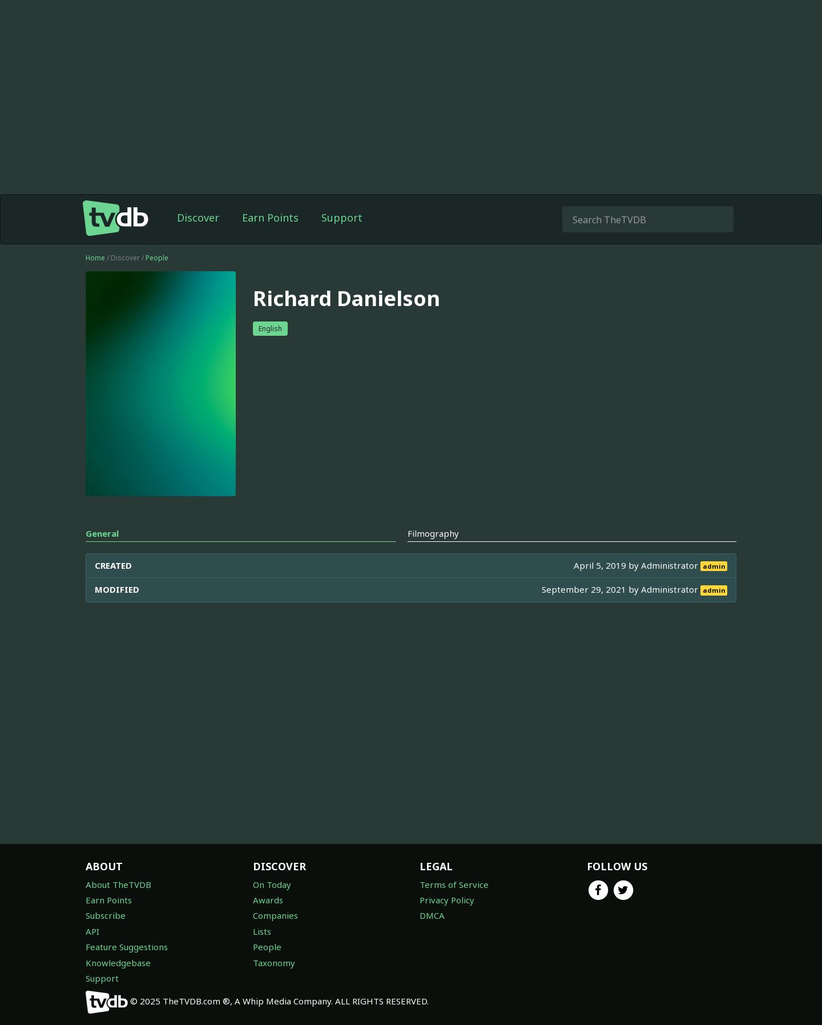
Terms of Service (454, 884)
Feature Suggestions (127, 946)
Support (341, 217)
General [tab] (102, 533)
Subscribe (106, 915)
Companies (275, 915)
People (157, 258)
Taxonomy (274, 962)
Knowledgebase (118, 962)
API (92, 931)
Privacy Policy (447, 900)
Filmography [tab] (433, 533)
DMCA (432, 915)
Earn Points (270, 217)
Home (95, 258)
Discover (198, 217)
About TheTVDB (118, 884)
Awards (268, 900)
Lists (262, 931)
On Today (272, 884)
